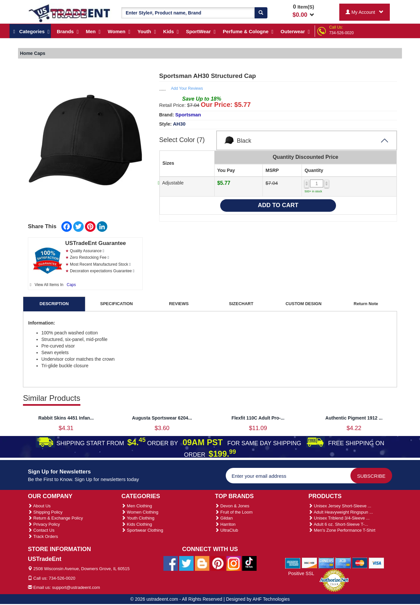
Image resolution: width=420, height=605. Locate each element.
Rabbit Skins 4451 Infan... (66, 418)
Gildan (224, 518)
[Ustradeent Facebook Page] (170, 563)
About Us (39, 505)
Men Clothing (136, 505)
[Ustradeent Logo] (70, 13)
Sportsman (188, 114)
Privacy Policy (44, 524)
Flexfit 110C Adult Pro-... (258, 418)
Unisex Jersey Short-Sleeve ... (339, 505)
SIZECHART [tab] (241, 303)
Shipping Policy (45, 512)
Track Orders (43, 536)
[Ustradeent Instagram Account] (233, 563)
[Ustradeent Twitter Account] (186, 563)
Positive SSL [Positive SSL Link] (301, 573)
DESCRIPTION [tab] (54, 303)
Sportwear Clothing (142, 530)
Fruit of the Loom (234, 512)
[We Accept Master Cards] (360, 563)
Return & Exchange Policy (55, 518)
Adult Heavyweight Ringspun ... (340, 512)
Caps (71, 284)
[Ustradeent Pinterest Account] (218, 563)
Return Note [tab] (366, 303)
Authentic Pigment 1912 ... (354, 418)
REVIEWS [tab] (179, 303)
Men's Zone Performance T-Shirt (341, 530)
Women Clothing (139, 512)
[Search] (260, 12)
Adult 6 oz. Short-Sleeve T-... (338, 524)
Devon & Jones (232, 505)
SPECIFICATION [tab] (116, 303)
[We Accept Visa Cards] (376, 563)
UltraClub (226, 530)
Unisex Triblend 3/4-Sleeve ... (338, 518)
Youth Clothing (137, 518)
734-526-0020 (341, 33)
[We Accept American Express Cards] (293, 563)
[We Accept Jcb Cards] (343, 563)
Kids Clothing (136, 524)
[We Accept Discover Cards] (309, 563)
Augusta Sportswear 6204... (162, 418)
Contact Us (41, 530)
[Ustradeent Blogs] (202, 563)
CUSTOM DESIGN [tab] (303, 303)
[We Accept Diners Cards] (326, 563)
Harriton (225, 524)
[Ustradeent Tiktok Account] (249, 563)
